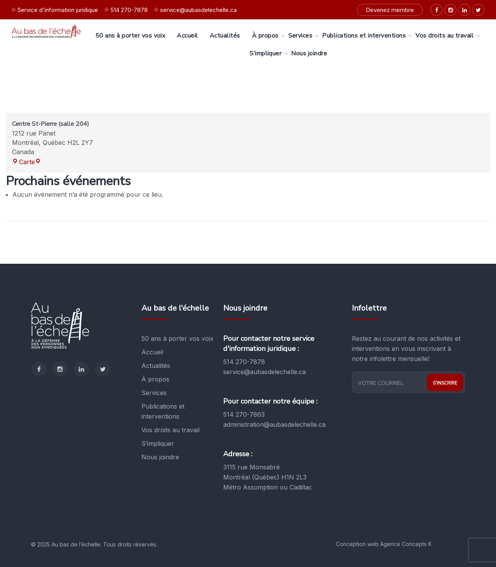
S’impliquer (157, 443)
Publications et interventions (162, 411)
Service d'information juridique (57, 10)
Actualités (155, 365)
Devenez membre (390, 10)
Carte (26, 162)
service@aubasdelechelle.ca (198, 10)
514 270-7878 (129, 10)
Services (154, 393)
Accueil (152, 352)
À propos (155, 379)
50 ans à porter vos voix (177, 338)
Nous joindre (160, 457)
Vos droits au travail (170, 430)
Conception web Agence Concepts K (384, 544)
